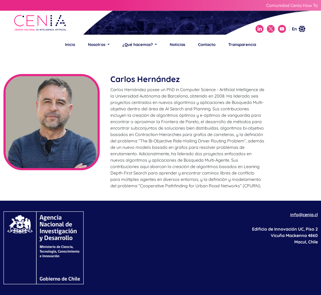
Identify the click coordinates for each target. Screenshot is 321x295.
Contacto (206, 44)
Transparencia (242, 44)
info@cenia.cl (304, 214)
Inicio (70, 44)
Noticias (177, 44)
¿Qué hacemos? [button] (138, 44)
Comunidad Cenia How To (292, 5)
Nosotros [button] (97, 44)
